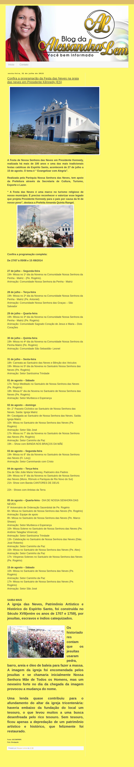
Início (11, 64)
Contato (24, 64)
